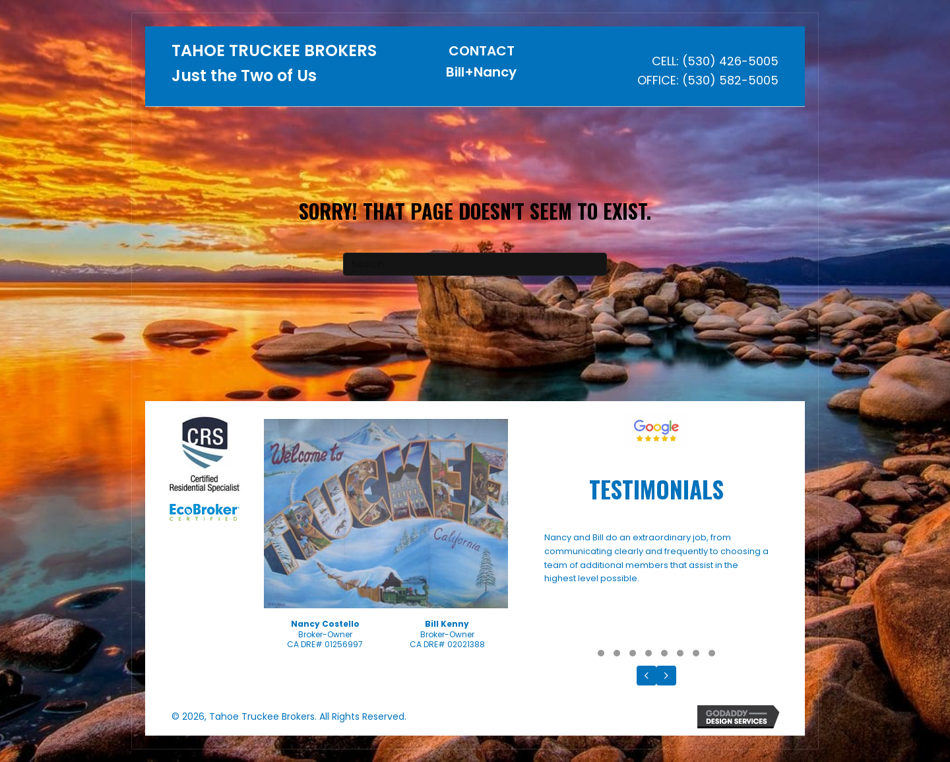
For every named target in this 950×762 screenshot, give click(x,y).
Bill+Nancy (481, 72)
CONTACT (482, 51)
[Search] (475, 264)
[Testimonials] (656, 587)
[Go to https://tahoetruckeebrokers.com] (275, 67)
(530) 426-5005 (730, 61)
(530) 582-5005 (730, 80)
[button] (601, 653)
